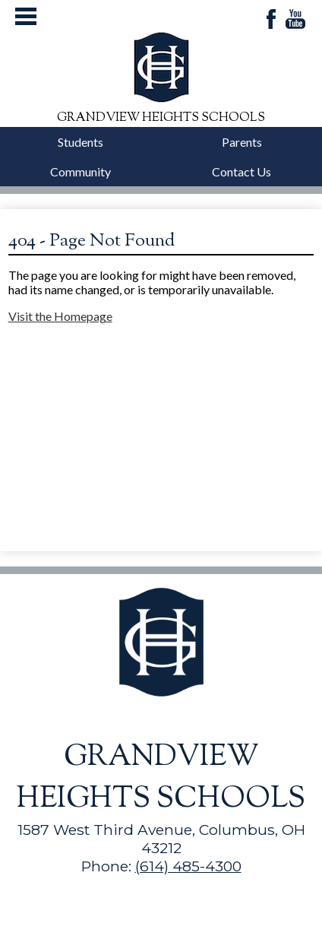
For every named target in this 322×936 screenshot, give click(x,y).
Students (80, 142)
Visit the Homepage (60, 316)
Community (80, 171)
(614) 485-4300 (188, 866)
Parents (242, 142)
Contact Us (241, 171)
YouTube (295, 20)
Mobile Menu (25, 16)
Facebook (271, 20)
